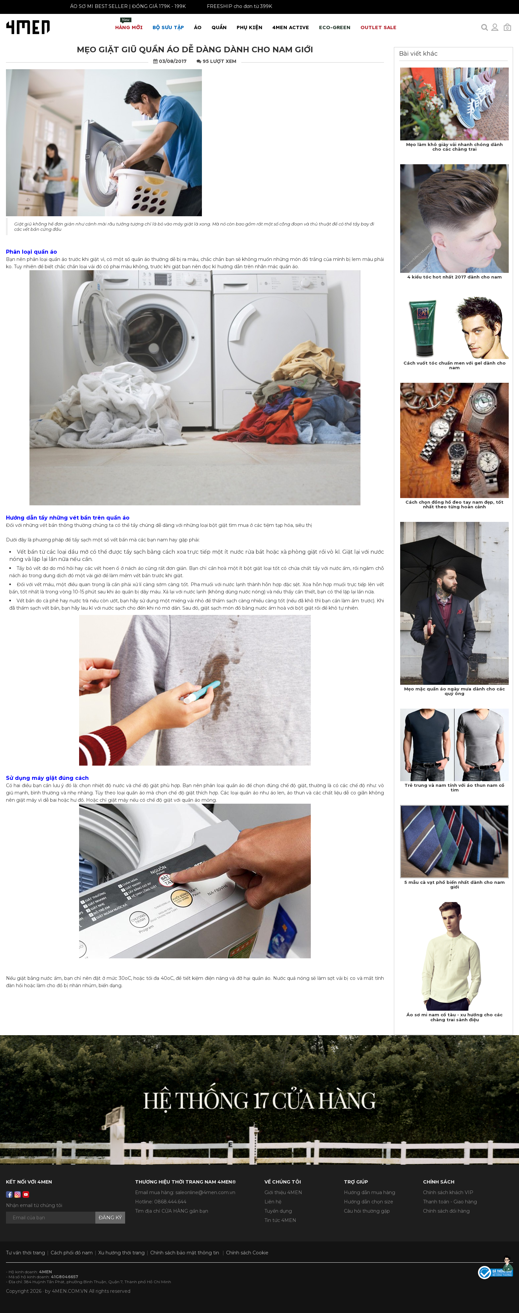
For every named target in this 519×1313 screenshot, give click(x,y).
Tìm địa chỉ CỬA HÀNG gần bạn (171, 1211)
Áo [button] (198, 27)
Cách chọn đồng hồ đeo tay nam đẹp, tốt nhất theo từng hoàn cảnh (454, 504)
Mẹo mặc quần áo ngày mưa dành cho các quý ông (454, 691)
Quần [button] (219, 27)
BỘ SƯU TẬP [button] (168, 27)
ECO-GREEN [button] (335, 27)
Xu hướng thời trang (121, 1253)
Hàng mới (129, 24)
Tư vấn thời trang (25, 1253)
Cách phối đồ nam (72, 1253)
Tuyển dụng (278, 1211)
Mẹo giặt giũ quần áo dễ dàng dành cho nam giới (195, 49)
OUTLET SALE (378, 27)
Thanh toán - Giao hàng (450, 1202)
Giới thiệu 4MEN (283, 1192)
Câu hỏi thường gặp (367, 1211)
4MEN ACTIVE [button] (290, 27)
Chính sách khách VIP (448, 1192)
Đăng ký (110, 1217)
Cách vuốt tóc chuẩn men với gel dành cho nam (454, 365)
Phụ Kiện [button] (249, 27)
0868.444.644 (170, 1202)
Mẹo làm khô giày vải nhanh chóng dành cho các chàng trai (454, 147)
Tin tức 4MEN (280, 1220)
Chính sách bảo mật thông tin (184, 1253)
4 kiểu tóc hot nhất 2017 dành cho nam (454, 276)
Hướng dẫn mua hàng (369, 1192)
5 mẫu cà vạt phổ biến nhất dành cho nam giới (454, 884)
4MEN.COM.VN (70, 1291)
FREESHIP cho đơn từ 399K (226, 6)
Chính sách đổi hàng (446, 1211)
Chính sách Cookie (247, 1253)
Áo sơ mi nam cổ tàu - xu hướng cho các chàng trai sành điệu (454, 1017)
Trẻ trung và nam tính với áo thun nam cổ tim (454, 787)
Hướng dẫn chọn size (368, 1202)
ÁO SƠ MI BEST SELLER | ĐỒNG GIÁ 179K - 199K (114, 6)
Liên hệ (272, 1202)
